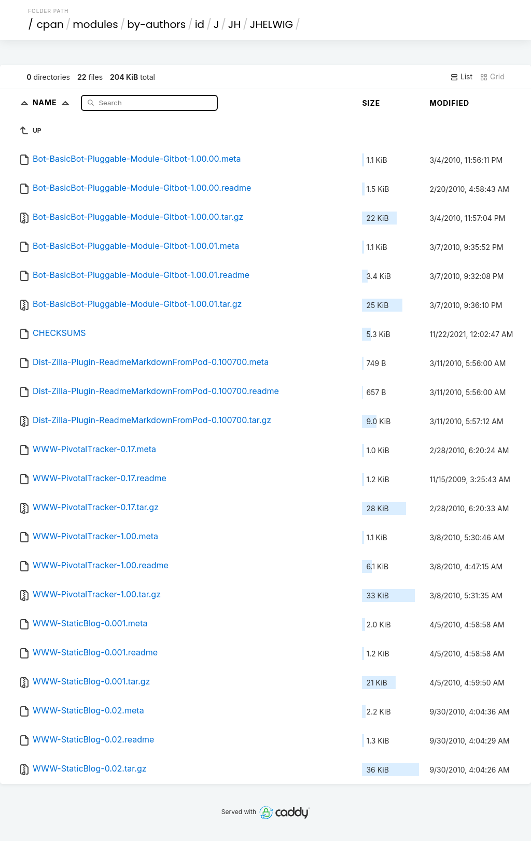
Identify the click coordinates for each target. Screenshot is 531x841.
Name (53, 102)
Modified (449, 103)
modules (95, 24)
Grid (492, 76)
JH (234, 24)
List (461, 76)
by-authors (156, 24)
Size (371, 103)
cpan (50, 24)
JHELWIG (271, 24)
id (199, 24)
